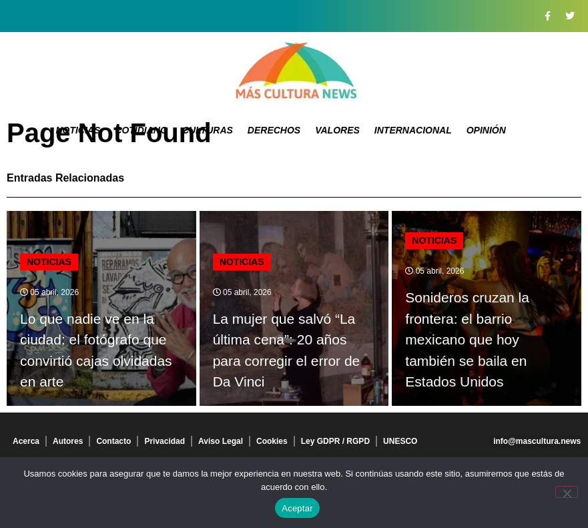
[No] (566, 492)
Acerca (26, 441)
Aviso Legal (220, 441)
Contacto (113, 441)
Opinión (486, 130)
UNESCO (400, 441)
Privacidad (164, 441)
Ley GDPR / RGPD (335, 441)
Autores (68, 441)
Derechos (274, 130)
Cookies (272, 441)
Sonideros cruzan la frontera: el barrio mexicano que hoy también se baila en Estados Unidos (467, 339)
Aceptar (297, 508)
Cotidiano (141, 130)
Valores (337, 130)
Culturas (207, 130)
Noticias (77, 130)
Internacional (413, 130)
